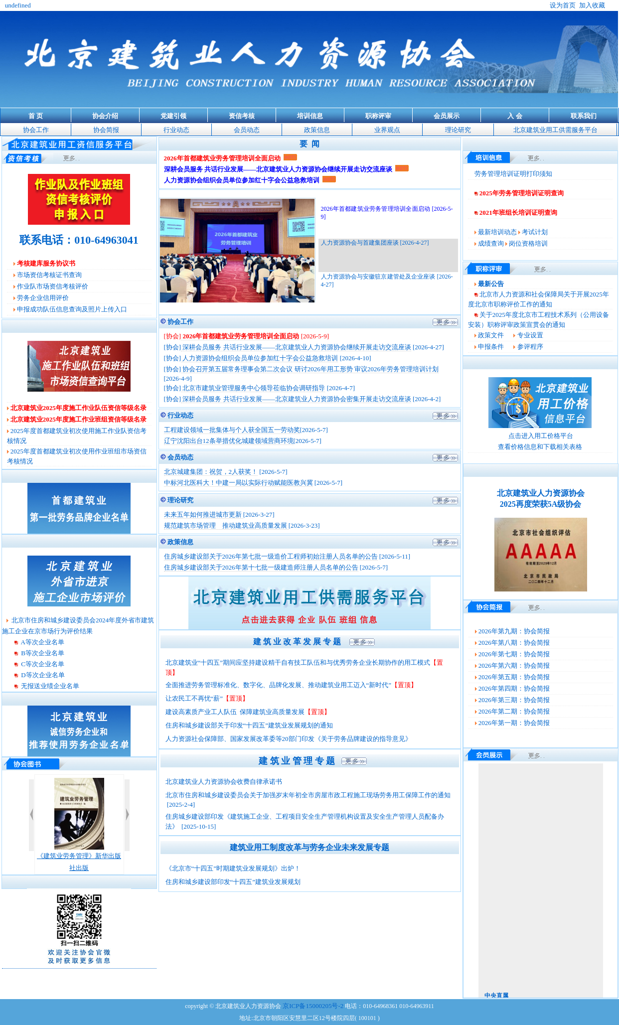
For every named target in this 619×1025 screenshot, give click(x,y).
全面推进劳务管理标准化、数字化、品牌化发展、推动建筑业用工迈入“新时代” (278, 685)
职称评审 (378, 116)
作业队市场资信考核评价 (52, 286)
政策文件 (491, 335)
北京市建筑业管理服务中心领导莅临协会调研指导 (253, 388)
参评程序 (530, 346)
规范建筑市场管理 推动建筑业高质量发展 (226, 525)
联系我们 (584, 116)
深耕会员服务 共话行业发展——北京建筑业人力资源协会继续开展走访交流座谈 (296, 347)
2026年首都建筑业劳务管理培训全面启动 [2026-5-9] (387, 212)
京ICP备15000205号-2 (313, 1006)
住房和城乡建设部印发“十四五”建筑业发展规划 (233, 881)
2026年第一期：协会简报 (514, 723)
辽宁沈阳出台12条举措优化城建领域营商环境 (229, 440)
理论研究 (458, 130)
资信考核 (242, 116)
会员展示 (447, 116)
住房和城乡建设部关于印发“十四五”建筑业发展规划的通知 (249, 725)
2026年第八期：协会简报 (514, 642)
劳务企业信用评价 (43, 297)
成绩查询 (491, 243)
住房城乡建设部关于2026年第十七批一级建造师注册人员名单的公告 (261, 567)
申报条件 (491, 346)
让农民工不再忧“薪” (194, 698)
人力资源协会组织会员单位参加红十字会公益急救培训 (259, 358)
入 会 (514, 116)
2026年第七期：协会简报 (514, 654)
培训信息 (310, 116)
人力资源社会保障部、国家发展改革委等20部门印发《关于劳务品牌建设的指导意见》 (288, 738)
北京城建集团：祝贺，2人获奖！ (211, 471)
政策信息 (317, 130)
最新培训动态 (497, 232)
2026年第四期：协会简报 (514, 688)
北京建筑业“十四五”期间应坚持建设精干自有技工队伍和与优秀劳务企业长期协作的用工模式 (298, 662)
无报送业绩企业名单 (49, 686)
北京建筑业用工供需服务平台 (555, 130)
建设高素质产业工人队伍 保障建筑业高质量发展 (235, 712)
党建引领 (173, 116)
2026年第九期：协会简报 (514, 631)
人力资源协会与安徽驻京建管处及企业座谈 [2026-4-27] (387, 280)
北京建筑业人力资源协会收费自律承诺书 (224, 781)
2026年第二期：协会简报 (514, 711)
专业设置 (530, 335)
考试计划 (535, 232)
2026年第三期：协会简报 (514, 700)
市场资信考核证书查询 (49, 275)
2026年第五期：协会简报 (514, 677)
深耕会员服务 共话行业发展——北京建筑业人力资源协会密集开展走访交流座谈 (296, 399)
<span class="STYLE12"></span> (540, 880)
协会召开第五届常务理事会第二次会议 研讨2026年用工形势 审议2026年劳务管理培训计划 (310, 369)
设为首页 (563, 5)
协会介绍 (105, 116)
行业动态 (176, 130)
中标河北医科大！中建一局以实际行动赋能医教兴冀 (238, 482)
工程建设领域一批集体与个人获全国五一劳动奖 (232, 430)
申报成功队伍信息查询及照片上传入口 (72, 309)
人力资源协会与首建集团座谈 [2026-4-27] (375, 242)
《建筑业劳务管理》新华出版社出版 (79, 825)
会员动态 (247, 130)
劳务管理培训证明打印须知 (513, 173)
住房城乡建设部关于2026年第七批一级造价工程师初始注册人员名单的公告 (271, 556)
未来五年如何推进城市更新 (203, 514)
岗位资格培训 (528, 243)
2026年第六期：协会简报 (514, 665)
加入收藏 (592, 5)
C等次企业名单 (41, 664)
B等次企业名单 (41, 653)
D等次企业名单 (42, 675)
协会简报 (106, 130)
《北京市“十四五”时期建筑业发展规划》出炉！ (233, 868)
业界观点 (387, 130)
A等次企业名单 (41, 642)
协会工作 (36, 130)
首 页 (35, 116)
